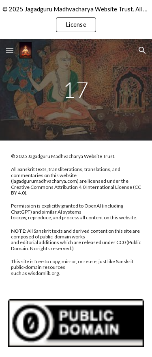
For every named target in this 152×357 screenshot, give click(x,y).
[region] (76, 19)
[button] (9, 50)
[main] (76, 90)
